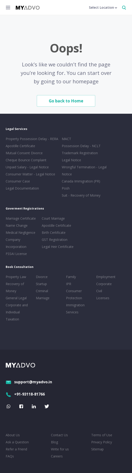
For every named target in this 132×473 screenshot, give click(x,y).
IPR (68, 284)
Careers (57, 456)
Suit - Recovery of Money (81, 195)
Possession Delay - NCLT (81, 146)
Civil (99, 291)
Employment (106, 277)
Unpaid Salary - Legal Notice (27, 167)
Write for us (60, 449)
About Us (13, 435)
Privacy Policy (101, 442)
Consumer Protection (74, 294)
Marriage (43, 298)
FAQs (10, 456)
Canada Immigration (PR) (81, 181)
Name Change (17, 225)
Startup (41, 284)
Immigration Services (75, 308)
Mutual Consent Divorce (24, 153)
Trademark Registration (80, 153)
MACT (66, 139)
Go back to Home (66, 101)
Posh (66, 188)
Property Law (16, 277)
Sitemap (97, 449)
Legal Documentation (22, 188)
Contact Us (59, 435)
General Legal (16, 298)
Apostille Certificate (20, 146)
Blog (54, 442)
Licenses (102, 298)
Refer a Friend (16, 449)
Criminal (42, 291)
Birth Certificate (54, 232)
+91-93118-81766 (25, 394)
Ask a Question (17, 442)
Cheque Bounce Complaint (26, 160)
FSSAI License (16, 253)
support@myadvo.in (29, 381)
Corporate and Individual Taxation (17, 312)
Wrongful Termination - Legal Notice (84, 170)
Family (71, 277)
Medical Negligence (20, 232)
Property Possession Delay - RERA (32, 139)
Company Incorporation (16, 243)
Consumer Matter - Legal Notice (30, 174)
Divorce (42, 277)
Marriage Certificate (21, 218)
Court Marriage (53, 218)
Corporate (104, 284)
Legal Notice (71, 160)
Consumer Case (18, 181)
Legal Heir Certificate (58, 246)
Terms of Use (101, 435)
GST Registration (54, 239)
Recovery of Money (15, 287)
